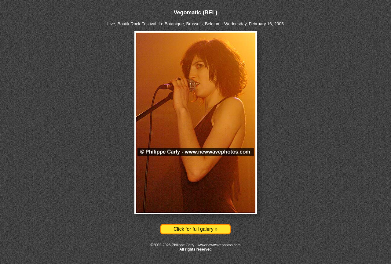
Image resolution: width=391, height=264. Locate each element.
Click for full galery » (195, 229)
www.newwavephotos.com (219, 245)
